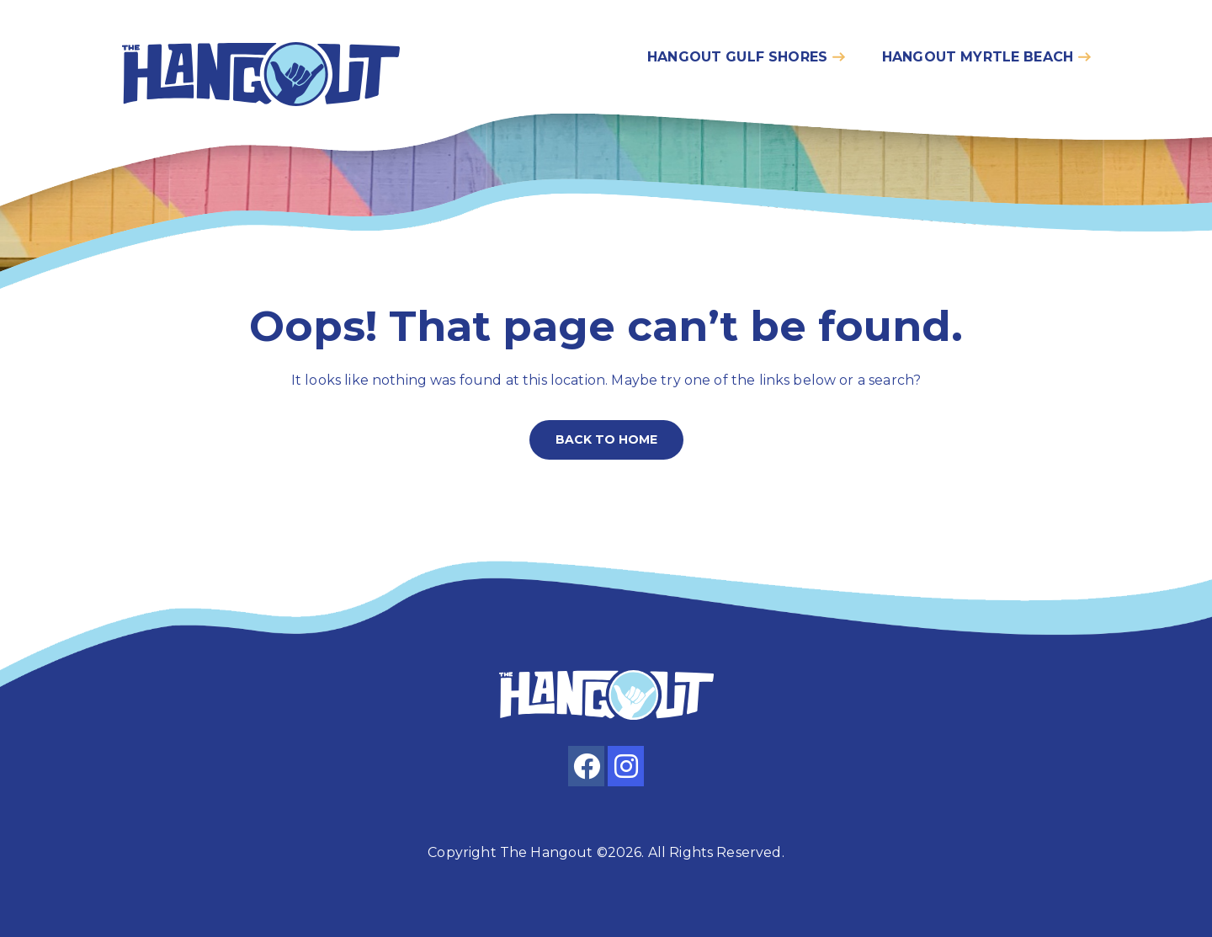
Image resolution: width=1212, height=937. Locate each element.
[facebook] (586, 766)
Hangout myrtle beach (977, 57)
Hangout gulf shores (737, 57)
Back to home (606, 439)
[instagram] (626, 766)
